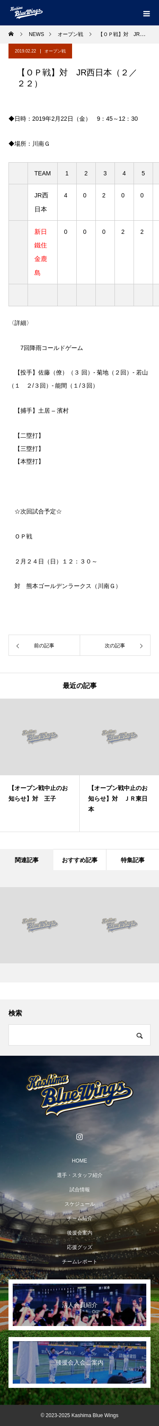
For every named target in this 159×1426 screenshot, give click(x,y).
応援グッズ (79, 1247)
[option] (40, 765)
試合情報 (80, 1190)
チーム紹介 (79, 1218)
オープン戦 (55, 51)
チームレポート (80, 1262)
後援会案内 (79, 1233)
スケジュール (79, 1204)
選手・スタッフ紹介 (80, 1175)
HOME (79, 1161)
